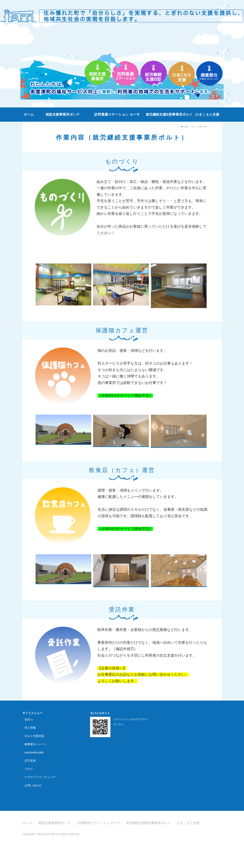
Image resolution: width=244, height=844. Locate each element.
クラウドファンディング (40, 777)
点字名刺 (30, 760)
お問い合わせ (32, 785)
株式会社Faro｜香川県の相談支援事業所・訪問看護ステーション (122, 14)
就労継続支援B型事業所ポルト (169, 114)
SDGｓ (28, 719)
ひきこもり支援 (207, 114)
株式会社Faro (47, 834)
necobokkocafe (34, 752)
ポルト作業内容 (34, 736)
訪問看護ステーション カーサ (117, 114)
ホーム (29, 114)
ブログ (28, 769)
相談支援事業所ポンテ (63, 114)
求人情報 (30, 727)
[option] (122, 67)
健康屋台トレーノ (35, 744)
